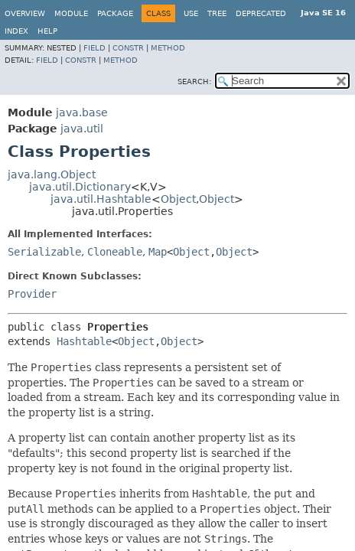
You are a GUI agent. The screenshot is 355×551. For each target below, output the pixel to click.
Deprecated (261, 13)
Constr (128, 48)
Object (178, 199)
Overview (25, 13)
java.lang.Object (52, 174)
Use (191, 13)
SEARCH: (194, 81)
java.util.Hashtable (100, 199)
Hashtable (84, 341)
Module (71, 13)
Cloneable (114, 252)
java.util (81, 128)
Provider (32, 294)
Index (16, 31)
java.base (82, 112)
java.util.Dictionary (80, 187)
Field (94, 48)
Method (168, 48)
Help (47, 31)
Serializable (44, 252)
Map (157, 252)
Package (115, 13)
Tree (216, 13)
